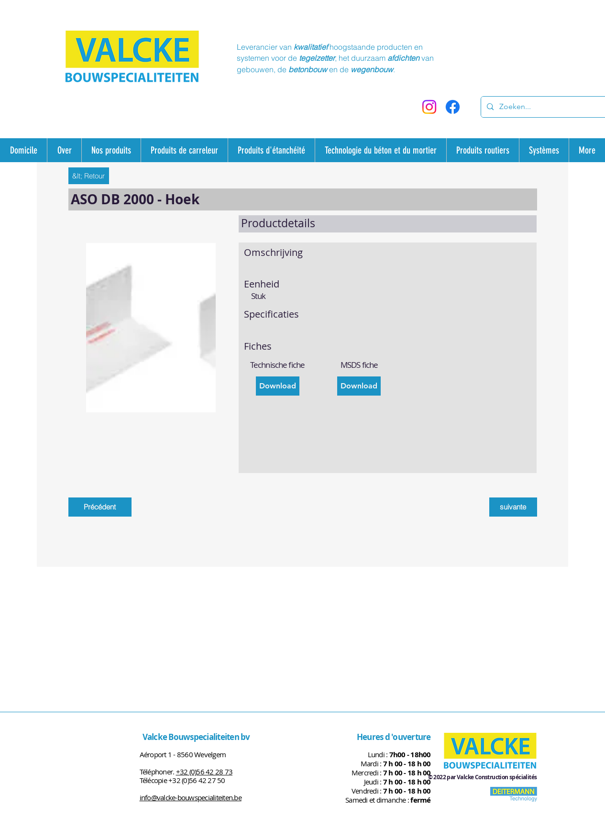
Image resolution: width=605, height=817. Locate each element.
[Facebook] (452, 107)
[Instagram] (429, 107)
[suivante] (513, 507)
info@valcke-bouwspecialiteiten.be (191, 797)
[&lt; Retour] (88, 175)
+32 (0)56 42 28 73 (204, 771)
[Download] (277, 386)
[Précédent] (100, 507)
